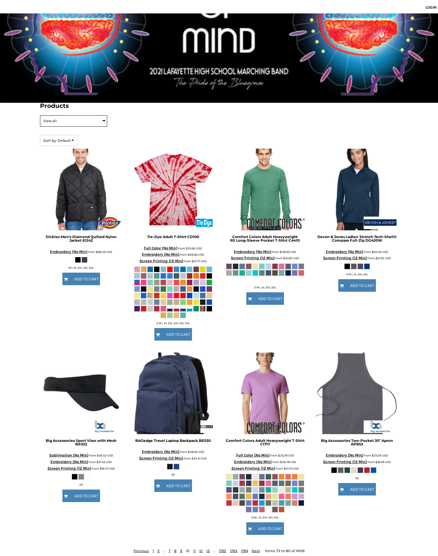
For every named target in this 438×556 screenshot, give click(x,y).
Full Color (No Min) (160, 248)
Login (431, 7)
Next (256, 551)
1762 (222, 551)
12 (201, 551)
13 (208, 551)
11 (194, 551)
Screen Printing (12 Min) (161, 261)
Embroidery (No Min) (68, 251)
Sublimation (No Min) (68, 455)
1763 (233, 551)
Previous (141, 551)
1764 (244, 551)
